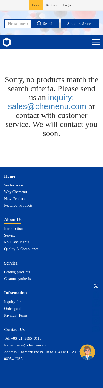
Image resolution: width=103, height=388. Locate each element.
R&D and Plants (16, 242)
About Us (12, 219)
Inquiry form (14, 302)
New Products (15, 199)
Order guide (13, 309)
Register (51, 5)
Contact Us (14, 329)
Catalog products (17, 272)
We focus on (13, 185)
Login (67, 5)
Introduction (13, 229)
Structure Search (80, 24)
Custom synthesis (17, 279)
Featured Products (18, 205)
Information (15, 293)
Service (9, 235)
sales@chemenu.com (33, 345)
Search (45, 23)
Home (36, 5)
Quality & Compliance (21, 249)
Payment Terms (16, 315)
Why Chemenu (15, 192)
